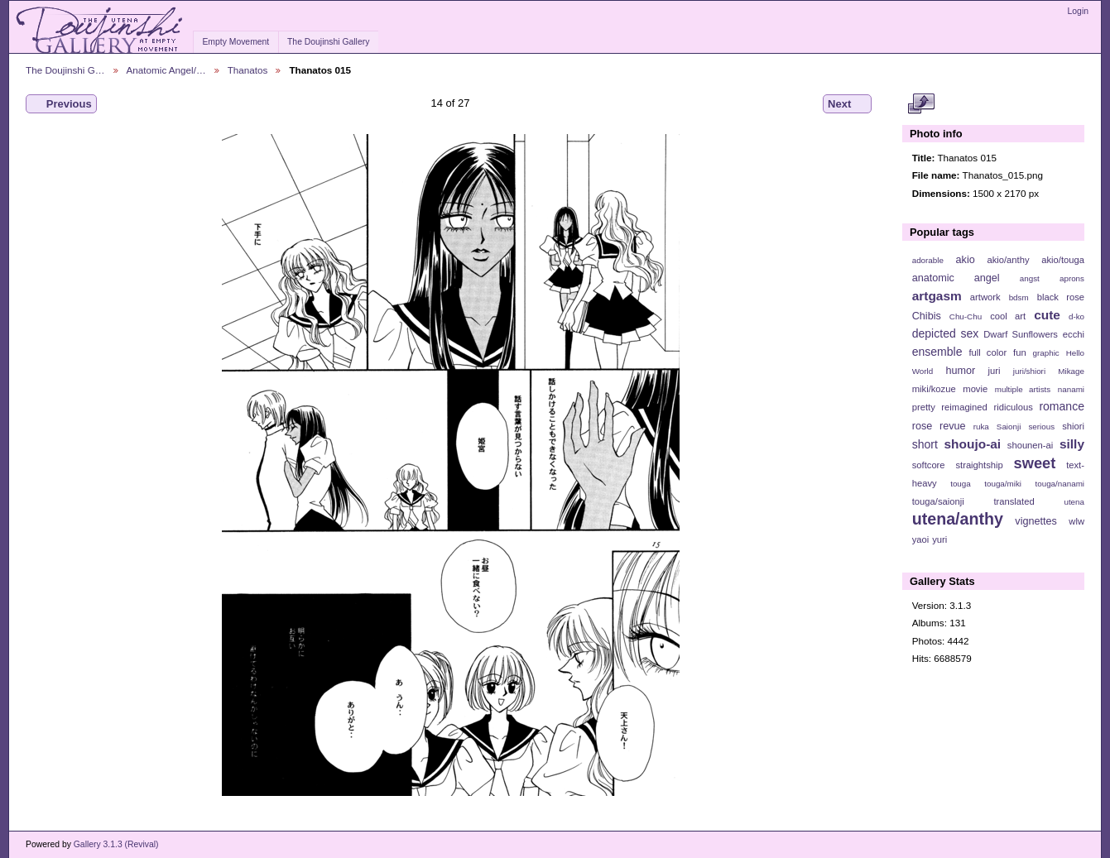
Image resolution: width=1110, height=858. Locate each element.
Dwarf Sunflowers (1020, 334)
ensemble (937, 351)
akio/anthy (1008, 260)
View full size (921, 104)
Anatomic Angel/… (166, 70)
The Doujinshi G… (65, 70)
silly (1072, 444)
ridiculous (1012, 407)
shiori (1073, 426)
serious (1041, 426)
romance (1061, 406)
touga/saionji (938, 501)
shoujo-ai (973, 444)
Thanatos (248, 70)
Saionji (1009, 426)
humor (960, 370)
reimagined (964, 407)
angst (1030, 278)
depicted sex (945, 333)
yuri (939, 539)
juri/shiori (1029, 371)
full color (987, 352)
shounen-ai (1030, 445)
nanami (1071, 389)
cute (1047, 315)
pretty (923, 407)
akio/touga (1062, 260)
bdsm (1019, 297)
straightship (978, 465)
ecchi (1073, 334)
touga (960, 483)
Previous (61, 104)
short (925, 444)
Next (847, 104)
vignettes (1036, 521)
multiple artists (1022, 389)
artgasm (937, 296)
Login (1078, 11)
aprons (1072, 278)
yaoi (921, 539)
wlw (1076, 521)
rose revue (939, 426)
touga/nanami (1060, 483)
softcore (928, 465)
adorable (928, 260)
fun (1019, 352)
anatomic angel (956, 278)
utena (1074, 501)
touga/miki (1002, 483)
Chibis (926, 316)
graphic (1046, 352)
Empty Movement (235, 41)
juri (994, 371)
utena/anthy (957, 519)
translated (1013, 501)
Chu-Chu (965, 316)
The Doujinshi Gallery (328, 41)
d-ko (1076, 316)
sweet (1035, 463)
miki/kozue (934, 389)
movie (975, 389)
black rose (1060, 297)
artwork (985, 297)
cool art (1008, 316)
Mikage (1071, 371)
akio (965, 260)
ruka (981, 426)
